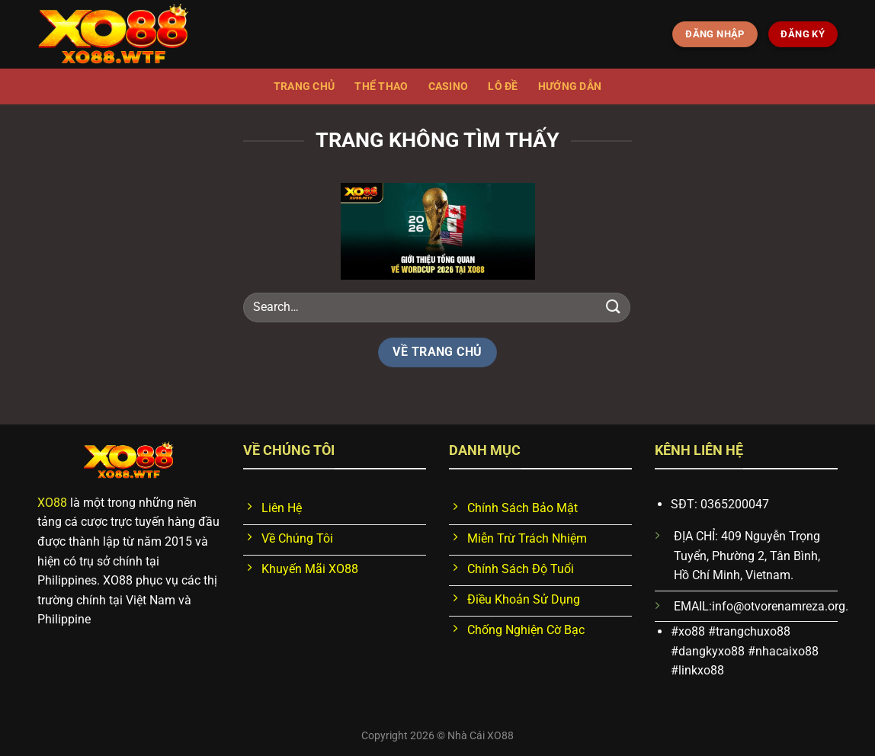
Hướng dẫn (570, 86)
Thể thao (381, 86)
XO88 (52, 502)
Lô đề (503, 86)
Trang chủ (304, 86)
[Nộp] (613, 307)
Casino (448, 86)
